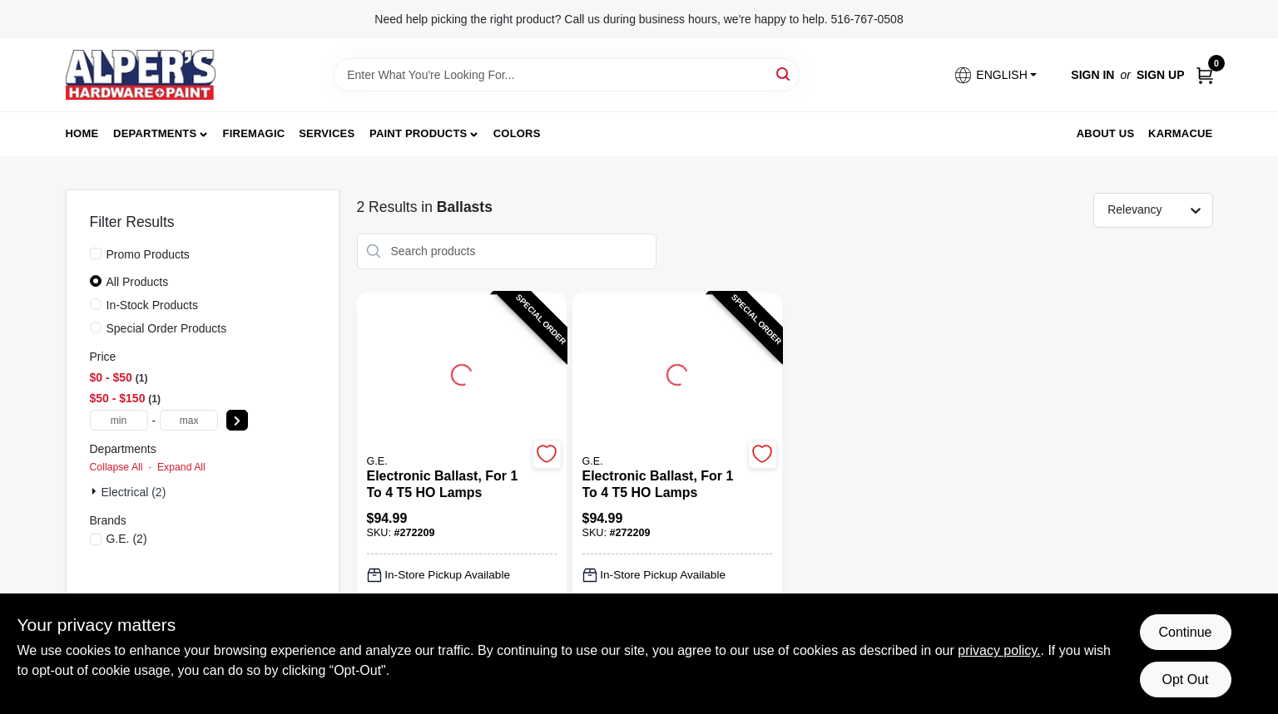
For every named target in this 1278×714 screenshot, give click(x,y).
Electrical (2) (134, 492)
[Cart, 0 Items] (1204, 75)
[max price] (189, 420)
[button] (995, 75)
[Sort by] (1161, 209)
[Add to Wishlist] (547, 454)
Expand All (181, 467)
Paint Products (418, 133)
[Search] (784, 73)
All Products (137, 282)
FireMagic (254, 133)
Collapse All (116, 467)
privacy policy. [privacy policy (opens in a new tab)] (999, 650)
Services (326, 133)
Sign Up (1161, 74)
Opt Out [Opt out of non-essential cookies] (1185, 679)
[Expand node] (95, 491)
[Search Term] (567, 74)
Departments (154, 133)
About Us (1106, 133)
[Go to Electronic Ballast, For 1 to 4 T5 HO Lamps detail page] (461, 372)
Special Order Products (166, 328)
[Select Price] (237, 420)
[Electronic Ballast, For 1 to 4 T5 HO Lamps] (447, 484)
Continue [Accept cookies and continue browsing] (1184, 632)
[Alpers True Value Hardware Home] (140, 75)
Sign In (1092, 74)
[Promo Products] (96, 253)
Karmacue (1180, 133)
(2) (126, 538)
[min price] (119, 420)
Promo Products (148, 254)
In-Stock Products (152, 305)
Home (82, 133)
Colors (517, 133)
